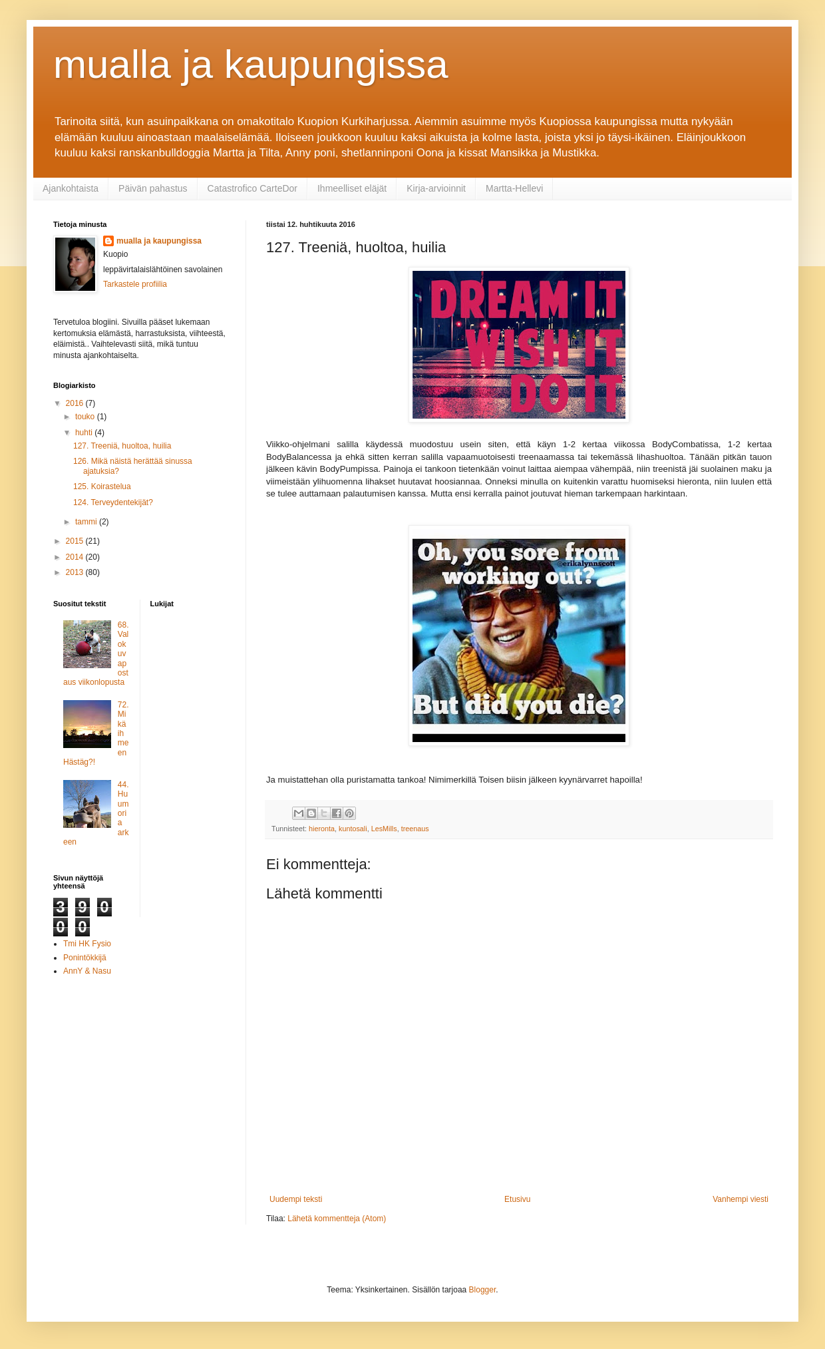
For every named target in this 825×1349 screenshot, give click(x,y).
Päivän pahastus (153, 188)
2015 (76, 541)
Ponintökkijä (84, 957)
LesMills (384, 829)
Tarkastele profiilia (135, 284)
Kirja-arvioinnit (436, 188)
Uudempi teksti (295, 1199)
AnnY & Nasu (87, 971)
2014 (76, 557)
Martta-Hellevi (514, 188)
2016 (76, 403)
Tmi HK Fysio (87, 943)
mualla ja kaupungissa (250, 64)
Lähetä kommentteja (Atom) (336, 1218)
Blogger (482, 1289)
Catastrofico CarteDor (252, 188)
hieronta (322, 829)
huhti (84, 432)
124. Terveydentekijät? (113, 502)
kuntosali (353, 829)
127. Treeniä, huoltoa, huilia (122, 446)
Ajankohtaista (70, 188)
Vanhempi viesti (740, 1199)
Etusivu (517, 1199)
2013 (76, 572)
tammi (87, 521)
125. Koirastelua (102, 486)
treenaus (415, 829)
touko (86, 416)
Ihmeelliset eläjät (352, 188)
